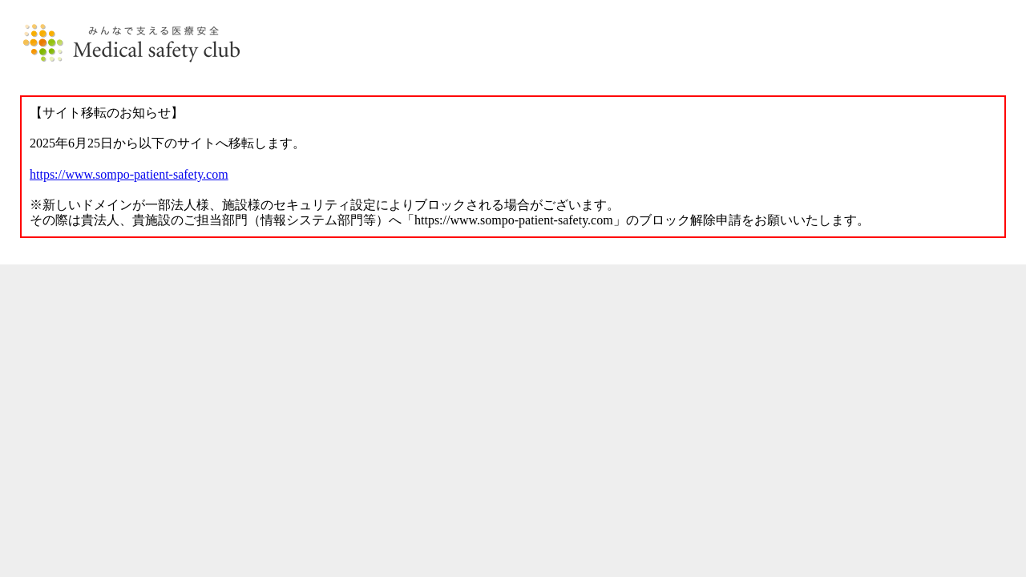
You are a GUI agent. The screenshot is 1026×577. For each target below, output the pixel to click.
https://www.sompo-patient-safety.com (129, 174)
